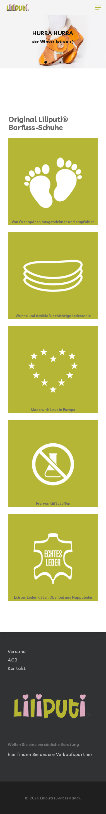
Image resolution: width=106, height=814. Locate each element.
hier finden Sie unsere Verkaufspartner (50, 754)
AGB (13, 660)
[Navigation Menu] (98, 7)
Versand (17, 651)
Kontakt (17, 668)
